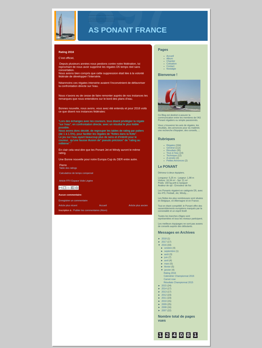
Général (170, 147)
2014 (164, 288)
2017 (164, 241)
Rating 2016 (170, 273)
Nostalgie (171, 68)
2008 (164, 307)
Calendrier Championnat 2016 (179, 276)
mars (167, 263)
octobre (168, 248)
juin (166, 257)
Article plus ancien (138, 205)
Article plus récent (68, 205)
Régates (170, 145)
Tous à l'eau (172, 153)
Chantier (170, 61)
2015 (164, 285)
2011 (164, 298)
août (166, 254)
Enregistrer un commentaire (73, 200)
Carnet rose (170, 279)
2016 (164, 245)
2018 (164, 238)
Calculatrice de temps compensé (76, 173)
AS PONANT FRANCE (127, 30)
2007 (164, 310)
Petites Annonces (175, 160)
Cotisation (171, 63)
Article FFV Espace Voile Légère (76, 180)
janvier (168, 269)
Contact (170, 66)
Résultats (171, 150)
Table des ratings (68, 168)
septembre (170, 251)
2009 (164, 304)
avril (166, 260)
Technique (171, 155)
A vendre (171, 158)
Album (169, 58)
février (167, 266)
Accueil (103, 205)
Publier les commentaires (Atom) (90, 210)
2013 (164, 291)
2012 (164, 295)
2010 (164, 301)
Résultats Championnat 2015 (178, 282)
